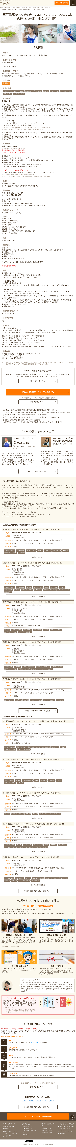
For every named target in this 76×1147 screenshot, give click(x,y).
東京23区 (40, 7)
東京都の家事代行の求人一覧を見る (37, 1107)
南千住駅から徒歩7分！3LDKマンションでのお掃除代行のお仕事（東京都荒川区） (32, 793)
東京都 (34, 7)
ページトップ (72, 1117)
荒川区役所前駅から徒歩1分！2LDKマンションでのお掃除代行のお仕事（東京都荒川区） (35, 721)
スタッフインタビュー (10, 1133)
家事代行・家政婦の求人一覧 (23, 7)
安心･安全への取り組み (67, 1124)
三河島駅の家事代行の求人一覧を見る (36, 711)
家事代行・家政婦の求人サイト (7, 3)
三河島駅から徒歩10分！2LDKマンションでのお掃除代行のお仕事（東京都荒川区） (33, 563)
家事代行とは (26, 1124)
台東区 (31, 1101)
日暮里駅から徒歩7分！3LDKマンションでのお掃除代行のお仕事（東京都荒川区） (32, 642)
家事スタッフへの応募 (67, 1126)
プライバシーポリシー (67, 1131)
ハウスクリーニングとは (29, 1131)
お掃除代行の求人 (47, 1130)
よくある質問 (7, 1136)
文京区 (24, 1101)
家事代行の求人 (46, 1128)
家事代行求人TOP (36, 402)
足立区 (51, 1101)
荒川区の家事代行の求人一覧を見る (37, 891)
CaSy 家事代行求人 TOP (7, 7)
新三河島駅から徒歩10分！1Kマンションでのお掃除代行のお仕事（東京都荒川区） (33, 602)
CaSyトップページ (9, 1124)
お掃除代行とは (27, 1126)
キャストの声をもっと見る (36, 471)
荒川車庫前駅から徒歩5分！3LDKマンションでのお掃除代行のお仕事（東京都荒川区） (34, 824)
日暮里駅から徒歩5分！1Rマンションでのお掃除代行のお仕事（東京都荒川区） (31, 857)
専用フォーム (35, 1042)
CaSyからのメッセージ (10, 1131)
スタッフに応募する (62, 3)
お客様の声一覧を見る (37, 381)
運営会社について (65, 1128)
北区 (45, 1101)
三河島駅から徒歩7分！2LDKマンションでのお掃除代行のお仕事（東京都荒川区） (32, 679)
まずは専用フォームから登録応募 (38, 1116)
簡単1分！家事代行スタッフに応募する (38, 392)
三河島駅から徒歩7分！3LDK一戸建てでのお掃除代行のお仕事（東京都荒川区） (32, 529)
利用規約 (62, 1133)
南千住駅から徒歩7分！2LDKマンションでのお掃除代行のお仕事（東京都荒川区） (32, 759)
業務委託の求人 (8, 1128)
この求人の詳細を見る (38, 557)
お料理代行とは (27, 1128)
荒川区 (46, 7)
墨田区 (38, 1101)
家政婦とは (26, 1134)
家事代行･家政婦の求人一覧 (48, 1124)
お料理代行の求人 (47, 1132)
